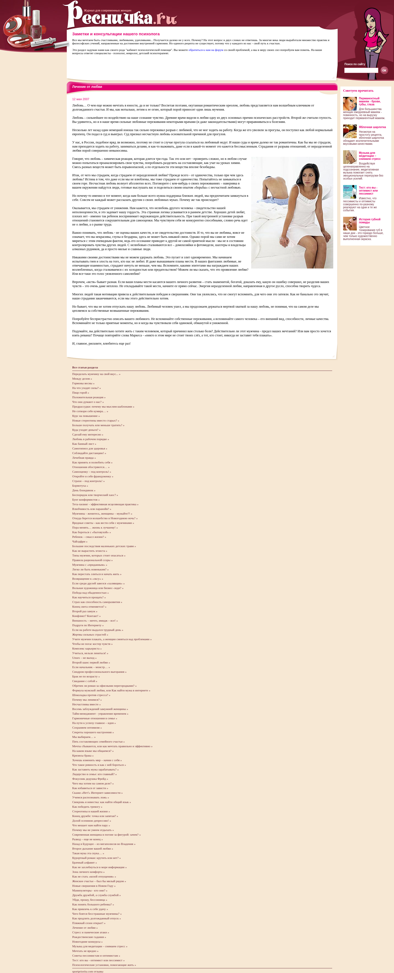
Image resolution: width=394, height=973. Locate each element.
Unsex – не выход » (84, 657)
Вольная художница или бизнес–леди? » (98, 588)
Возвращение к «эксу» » (87, 578)
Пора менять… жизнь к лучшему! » (95, 527)
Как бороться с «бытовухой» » (91, 532)
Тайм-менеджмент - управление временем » (100, 713)
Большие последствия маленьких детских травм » (104, 546)
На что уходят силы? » (86, 387)
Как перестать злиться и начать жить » (96, 574)
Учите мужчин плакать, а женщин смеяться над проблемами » (112, 639)
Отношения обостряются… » (91, 467)
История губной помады (370, 221)
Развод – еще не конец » (87, 839)
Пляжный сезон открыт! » (89, 923)
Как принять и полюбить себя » (92, 462)
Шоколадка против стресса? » (91, 695)
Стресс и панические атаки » (90, 932)
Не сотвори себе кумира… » (90, 411)
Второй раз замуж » (84, 611)
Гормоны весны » (83, 383)
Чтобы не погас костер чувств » (92, 643)
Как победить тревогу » (87, 806)
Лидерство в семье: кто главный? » (94, 774)
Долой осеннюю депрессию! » (91, 820)
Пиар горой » (80, 392)
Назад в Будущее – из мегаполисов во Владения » (103, 843)
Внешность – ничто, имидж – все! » (95, 620)
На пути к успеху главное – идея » (94, 722)
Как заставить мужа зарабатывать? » (95, 769)
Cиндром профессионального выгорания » (99, 671)
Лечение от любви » (85, 927)
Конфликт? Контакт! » (86, 615)
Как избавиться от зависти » (90, 788)
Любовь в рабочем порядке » (90, 439)
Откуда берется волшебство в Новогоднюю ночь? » (105, 518)
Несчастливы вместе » (86, 704)
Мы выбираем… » (83, 736)
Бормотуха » (80, 485)
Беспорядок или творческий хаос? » (95, 494)
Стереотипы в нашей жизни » (91, 811)
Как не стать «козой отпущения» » (94, 876)
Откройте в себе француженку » (92, 476)
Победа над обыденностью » (90, 592)
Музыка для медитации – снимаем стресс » (100, 946)
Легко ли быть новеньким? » (90, 569)
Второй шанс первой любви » (91, 662)
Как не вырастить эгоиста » (89, 550)
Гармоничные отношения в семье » (94, 718)
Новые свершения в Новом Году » (93, 885)
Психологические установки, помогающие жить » (104, 964)
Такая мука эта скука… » (88, 853)
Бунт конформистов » (86, 499)
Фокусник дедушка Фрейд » (90, 778)
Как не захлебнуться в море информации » (99, 867)
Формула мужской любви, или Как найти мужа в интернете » (111, 690)
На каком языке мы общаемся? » (93, 750)
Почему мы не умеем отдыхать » (93, 829)
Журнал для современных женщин (107, 10)
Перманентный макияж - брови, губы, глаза (370, 101)
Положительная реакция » (89, 397)
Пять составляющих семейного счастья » (98, 741)
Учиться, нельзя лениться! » (90, 653)
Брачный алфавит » (84, 862)
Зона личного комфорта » (88, 871)
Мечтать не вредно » (85, 950)
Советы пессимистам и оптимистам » (96, 955)
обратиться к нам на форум (206, 49)
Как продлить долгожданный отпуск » (96, 918)
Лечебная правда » (84, 457)
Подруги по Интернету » (88, 625)
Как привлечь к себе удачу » (90, 909)
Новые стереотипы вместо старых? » (95, 420)
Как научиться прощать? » (89, 597)
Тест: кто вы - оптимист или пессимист (368, 190)
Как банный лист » (84, 443)
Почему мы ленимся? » (87, 699)
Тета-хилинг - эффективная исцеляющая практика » (105, 504)
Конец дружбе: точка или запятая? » (95, 816)
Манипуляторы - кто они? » (90, 890)
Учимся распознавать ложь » (90, 797)
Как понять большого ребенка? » (93, 904)
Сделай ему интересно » (87, 434)
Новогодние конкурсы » (87, 941)
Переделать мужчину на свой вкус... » (96, 374)
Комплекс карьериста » (87, 648)
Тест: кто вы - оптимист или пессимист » (98, 960)
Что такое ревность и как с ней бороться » (99, 764)
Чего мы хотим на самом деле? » (93, 783)
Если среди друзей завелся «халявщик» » (98, 583)
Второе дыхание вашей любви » (92, 848)
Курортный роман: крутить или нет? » (96, 857)
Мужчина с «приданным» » (89, 564)
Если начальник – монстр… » (91, 667)
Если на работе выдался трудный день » (97, 629)
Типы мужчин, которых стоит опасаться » (99, 555)
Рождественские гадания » (89, 937)
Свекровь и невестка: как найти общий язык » (101, 802)
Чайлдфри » (80, 541)
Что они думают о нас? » (88, 401)
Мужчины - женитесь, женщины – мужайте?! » (102, 513)
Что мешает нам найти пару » (91, 825)
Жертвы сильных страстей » (90, 634)
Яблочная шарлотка (372, 127)
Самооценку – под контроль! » (91, 471)
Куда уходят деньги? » (86, 429)
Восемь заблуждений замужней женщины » (100, 709)
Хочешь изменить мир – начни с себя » (97, 760)
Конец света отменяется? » (89, 606)
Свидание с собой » (84, 681)
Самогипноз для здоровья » (89, 448)
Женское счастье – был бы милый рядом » (99, 881)
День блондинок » (83, 490)
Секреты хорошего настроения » (93, 732)
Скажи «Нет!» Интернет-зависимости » (97, 792)
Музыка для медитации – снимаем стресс (370, 155)
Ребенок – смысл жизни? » (89, 536)
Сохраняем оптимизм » (87, 727)
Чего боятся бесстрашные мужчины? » (97, 913)
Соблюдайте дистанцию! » (89, 453)
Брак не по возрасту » (86, 676)
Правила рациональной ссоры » (92, 560)
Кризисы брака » (83, 755)
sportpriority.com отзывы (87, 971)
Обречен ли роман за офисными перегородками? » (104, 685)
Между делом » (82, 378)
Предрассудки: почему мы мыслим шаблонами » (103, 406)
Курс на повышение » (86, 415)
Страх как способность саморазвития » (97, 602)
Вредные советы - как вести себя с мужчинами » (103, 522)
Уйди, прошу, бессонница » (89, 899)
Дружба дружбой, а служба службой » (96, 895)
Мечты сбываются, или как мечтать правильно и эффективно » (112, 746)
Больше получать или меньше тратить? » (98, 425)
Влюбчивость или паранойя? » (91, 508)
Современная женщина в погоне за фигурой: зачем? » (106, 834)
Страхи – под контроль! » (88, 481)
